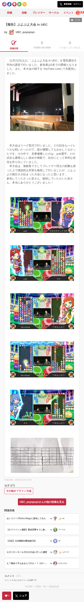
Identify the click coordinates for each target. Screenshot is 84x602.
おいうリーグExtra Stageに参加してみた (26, 518)
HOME (29, 586)
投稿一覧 (41, 586)
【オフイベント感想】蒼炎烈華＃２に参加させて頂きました (28, 529)
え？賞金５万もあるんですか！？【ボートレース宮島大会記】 (28, 563)
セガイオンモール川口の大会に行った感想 (27, 552)
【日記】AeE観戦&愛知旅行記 (21, 541)
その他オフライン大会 (18, 490)
